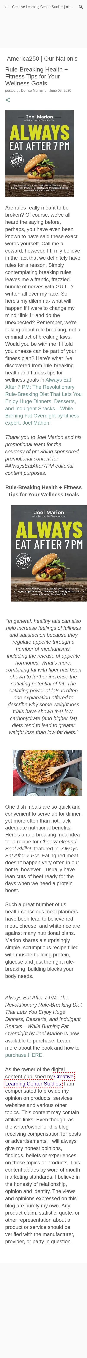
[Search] (81, 7)
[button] (7, 100)
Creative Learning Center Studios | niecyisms (46, 7)
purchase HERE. (24, 1055)
